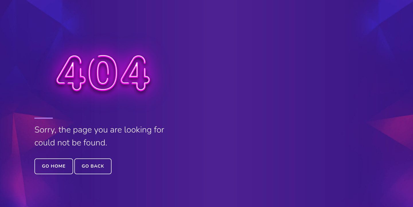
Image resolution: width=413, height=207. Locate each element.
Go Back (93, 166)
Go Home (54, 166)
